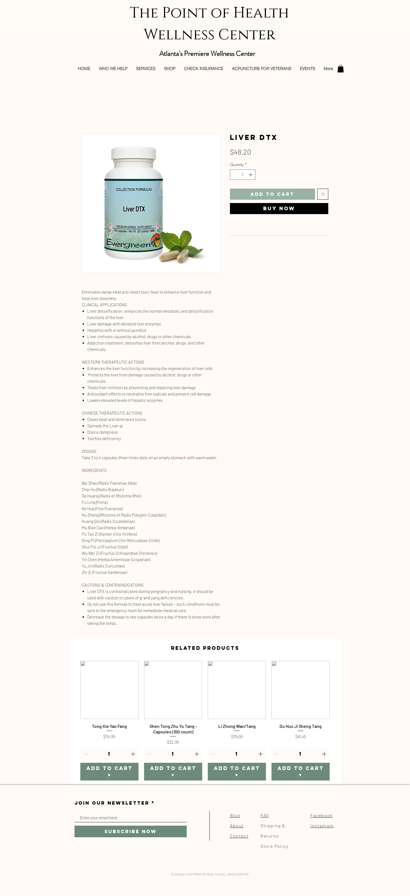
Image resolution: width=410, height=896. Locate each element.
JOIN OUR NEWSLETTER (112, 803)
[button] (340, 68)
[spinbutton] (243, 174)
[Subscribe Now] (131, 831)
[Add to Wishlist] (323, 194)
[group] (205, 721)
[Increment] (251, 174)
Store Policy (274, 846)
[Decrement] (234, 174)
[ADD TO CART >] (109, 772)
